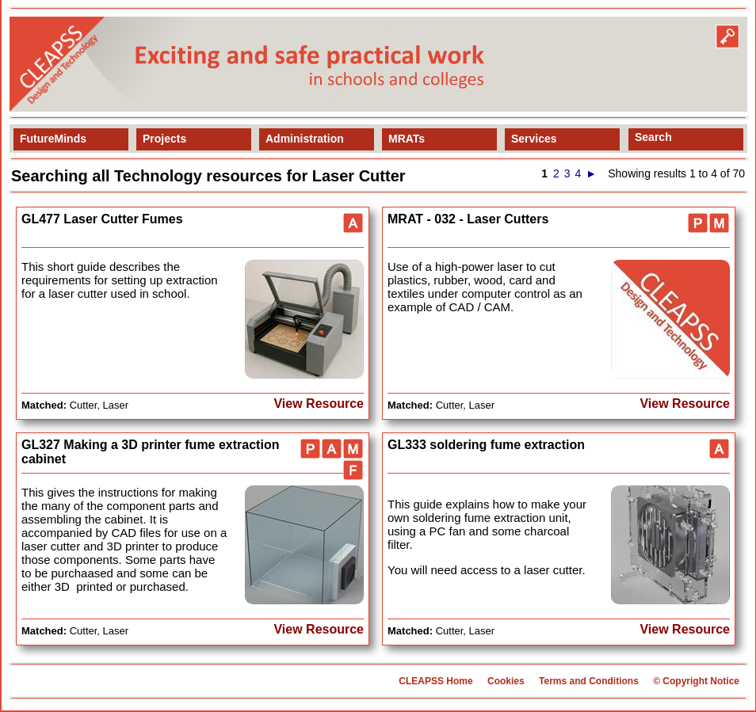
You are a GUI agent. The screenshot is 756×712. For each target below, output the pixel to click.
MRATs (406, 138)
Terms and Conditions (589, 681)
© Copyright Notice (696, 681)
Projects (164, 138)
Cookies (506, 681)
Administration (304, 138)
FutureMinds (53, 138)
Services (534, 138)
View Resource (318, 403)
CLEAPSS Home (435, 681)
